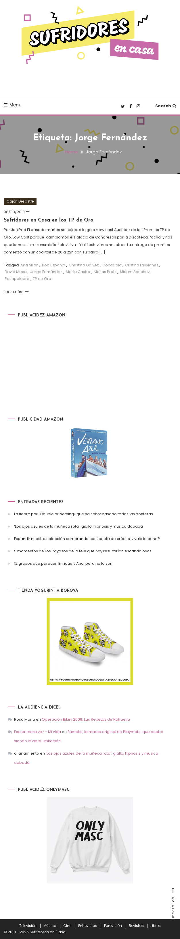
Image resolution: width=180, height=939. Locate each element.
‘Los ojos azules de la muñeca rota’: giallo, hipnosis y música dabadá (78, 526)
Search (165, 106)
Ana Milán (29, 265)
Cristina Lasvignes (141, 265)
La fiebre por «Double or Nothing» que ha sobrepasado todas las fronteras (83, 514)
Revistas (136, 926)
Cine (67, 926)
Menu (13, 105)
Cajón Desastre (20, 201)
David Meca (16, 271)
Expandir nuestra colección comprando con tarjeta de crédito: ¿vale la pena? (87, 538)
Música (49, 926)
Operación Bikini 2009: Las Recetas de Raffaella (86, 719)
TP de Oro (42, 278)
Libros (156, 926)
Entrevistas (87, 926)
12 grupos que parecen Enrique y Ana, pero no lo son (63, 563)
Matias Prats (105, 271)
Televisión (28, 926)
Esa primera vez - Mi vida (37, 731)
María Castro (78, 271)
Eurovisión (113, 926)
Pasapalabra (17, 278)
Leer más (16, 292)
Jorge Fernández (46, 271)
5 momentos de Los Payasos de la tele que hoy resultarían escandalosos (83, 551)
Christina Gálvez (84, 265)
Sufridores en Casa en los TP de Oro (48, 220)
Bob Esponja (53, 265)
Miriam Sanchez (135, 271)
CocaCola (112, 265)
